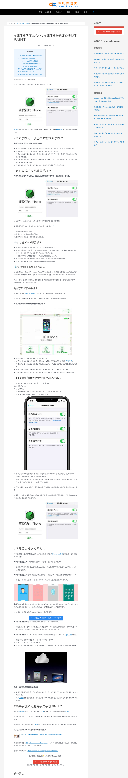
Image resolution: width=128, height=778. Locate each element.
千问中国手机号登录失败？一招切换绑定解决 (109, 68)
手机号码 (69, 361)
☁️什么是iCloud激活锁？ (31, 61)
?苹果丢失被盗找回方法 (26, 71)
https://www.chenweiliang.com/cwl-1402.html (43, 751)
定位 (53, 226)
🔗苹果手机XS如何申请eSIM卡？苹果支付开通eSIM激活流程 (41, 735)
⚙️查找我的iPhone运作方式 (31, 63)
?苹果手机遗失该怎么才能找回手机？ (30, 55)
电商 (42, 711)
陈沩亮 (16, 129)
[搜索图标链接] (93, 12)
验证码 (67, 711)
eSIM (36, 725)
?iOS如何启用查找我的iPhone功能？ (30, 69)
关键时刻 (59, 129)
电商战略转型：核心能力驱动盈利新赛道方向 (109, 53)
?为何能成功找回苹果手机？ (27, 58)
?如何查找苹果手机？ (29, 66)
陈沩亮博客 (20, 23)
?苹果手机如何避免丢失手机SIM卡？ (30, 74)
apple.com (68, 635)
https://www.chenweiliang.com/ (37, 743)
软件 (27, 23)
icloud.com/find (30, 293)
